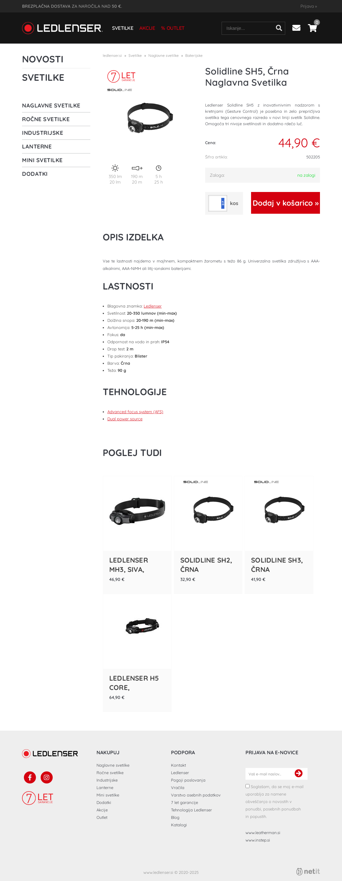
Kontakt (178, 765)
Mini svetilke (42, 160)
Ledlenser (153, 306)
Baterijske (194, 55)
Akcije (147, 28)
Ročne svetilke (46, 119)
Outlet (176, 28)
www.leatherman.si (262, 832)
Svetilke (122, 28)
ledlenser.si (112, 55)
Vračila (177, 787)
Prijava (308, 6)
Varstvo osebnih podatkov (196, 794)
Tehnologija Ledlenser (191, 809)
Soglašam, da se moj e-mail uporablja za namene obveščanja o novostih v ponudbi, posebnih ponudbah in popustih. (274, 801)
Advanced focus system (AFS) (135, 411)
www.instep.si (257, 840)
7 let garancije (184, 802)
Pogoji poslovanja (188, 780)
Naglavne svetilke (51, 105)
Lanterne (37, 146)
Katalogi (179, 824)
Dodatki (35, 173)
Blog (175, 817)
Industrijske (42, 132)
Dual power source (124, 418)
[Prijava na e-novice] (298, 774)
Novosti (42, 59)
